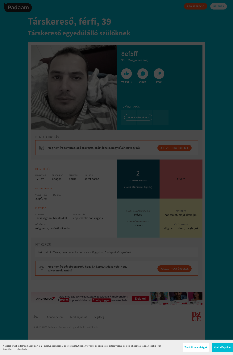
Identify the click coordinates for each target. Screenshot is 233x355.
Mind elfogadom (222, 347)
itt (15, 349)
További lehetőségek (196, 347)
